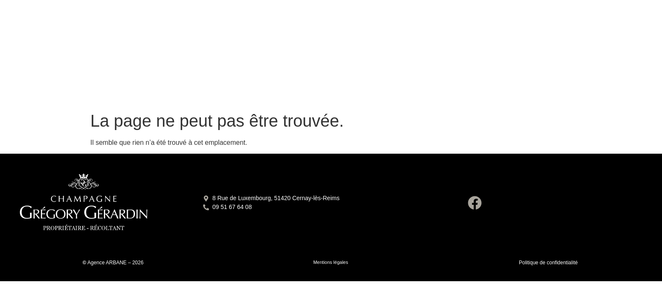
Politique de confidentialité (548, 263)
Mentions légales (330, 262)
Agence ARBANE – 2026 (115, 263)
